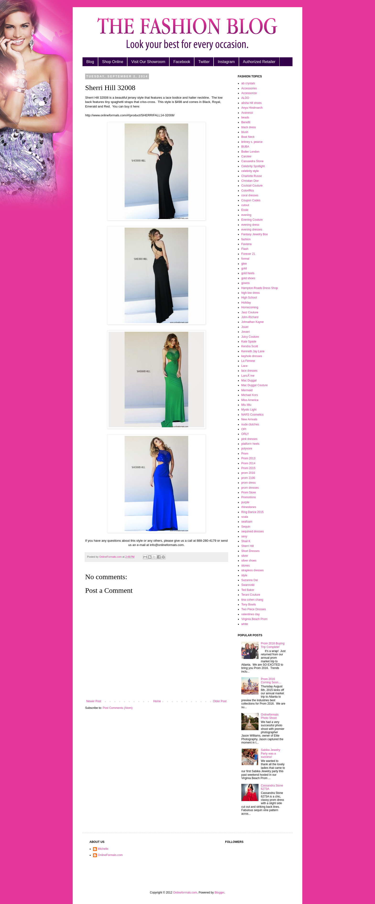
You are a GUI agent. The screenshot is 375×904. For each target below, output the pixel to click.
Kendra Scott (249, 346)
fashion (246, 239)
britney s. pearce (252, 142)
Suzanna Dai (249, 580)
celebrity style (250, 171)
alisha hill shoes (251, 103)
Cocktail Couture (252, 185)
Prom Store (248, 492)
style (244, 575)
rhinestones (248, 507)
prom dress (248, 482)
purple (245, 502)
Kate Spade (248, 341)
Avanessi (247, 112)
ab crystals (248, 83)
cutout (245, 205)
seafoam (246, 521)
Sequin (245, 526)
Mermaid (247, 390)
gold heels (247, 273)
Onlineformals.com (185, 892)
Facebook (181, 62)
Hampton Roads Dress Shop (259, 288)
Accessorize (249, 93)
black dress (248, 127)
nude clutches (250, 424)
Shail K (245, 541)
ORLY (245, 434)
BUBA (245, 146)
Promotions (248, 497)
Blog (90, 62)
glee (244, 263)
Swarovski (247, 585)
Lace (244, 366)
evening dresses (251, 229)
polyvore (246, 448)
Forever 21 (248, 254)
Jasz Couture (249, 312)
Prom (244, 453)
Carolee (246, 156)
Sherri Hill (247, 546)
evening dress (250, 224)
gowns (245, 283)
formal (245, 258)
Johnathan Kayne (252, 322)
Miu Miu (246, 405)
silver (244, 555)
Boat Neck (247, 137)
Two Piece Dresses (253, 609)
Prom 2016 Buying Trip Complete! (273, 645)
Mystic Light (248, 409)
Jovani (245, 331)
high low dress (250, 292)
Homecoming (249, 307)
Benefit (245, 122)
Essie (244, 210)
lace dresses (249, 370)
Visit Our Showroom (148, 62)
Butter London (250, 151)
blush (244, 132)
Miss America (249, 400)
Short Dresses (250, 551)
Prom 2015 (248, 468)
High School (249, 297)
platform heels (250, 443)
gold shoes (248, 278)
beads (245, 117)
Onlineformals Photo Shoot (270, 716)
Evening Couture (252, 219)
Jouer (244, 327)
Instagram (226, 62)
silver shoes (248, 560)
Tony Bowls (248, 604)
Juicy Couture (250, 336)
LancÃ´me (247, 375)
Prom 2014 (248, 463)
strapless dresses (252, 570)
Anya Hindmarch (252, 107)
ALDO (245, 98)
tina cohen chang (252, 599)
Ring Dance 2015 (252, 512)
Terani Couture (250, 594)
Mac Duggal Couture (254, 385)
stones (245, 565)
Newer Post (93, 701)
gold (244, 268)
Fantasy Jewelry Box (254, 234)
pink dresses (249, 439)
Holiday (246, 302)
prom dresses (250, 487)
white (244, 624)
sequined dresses (252, 531)
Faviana (246, 244)
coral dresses (249, 195)
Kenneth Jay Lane (253, 351)
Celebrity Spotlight (253, 166)
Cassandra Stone (252, 161)
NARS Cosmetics (252, 414)
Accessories (249, 88)
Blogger (219, 892)
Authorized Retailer (259, 62)
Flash (244, 249)
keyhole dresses (251, 356)
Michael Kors (249, 395)
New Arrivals (249, 419)
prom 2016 (248, 473)
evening (246, 215)
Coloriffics (247, 190)
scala (244, 517)
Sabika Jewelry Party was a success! (270, 753)
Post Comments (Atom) (117, 708)
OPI (243, 429)
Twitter (204, 62)
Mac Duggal (249, 380)
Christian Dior (250, 180)
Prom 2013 (248, 458)
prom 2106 (248, 478)
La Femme (248, 361)
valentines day (250, 614)
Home (157, 701)
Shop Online (112, 62)
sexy (244, 536)
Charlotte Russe (251, 176)
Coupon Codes (250, 200)
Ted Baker (247, 590)
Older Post (219, 701)
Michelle (103, 849)
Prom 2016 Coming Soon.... (271, 680)
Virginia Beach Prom (254, 619)
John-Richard (249, 317)
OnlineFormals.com (110, 855)
